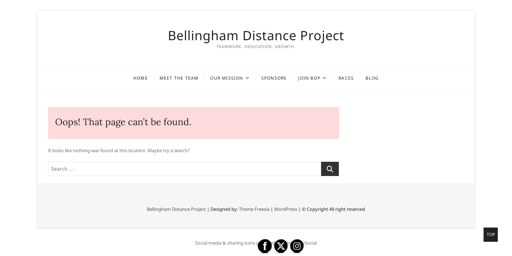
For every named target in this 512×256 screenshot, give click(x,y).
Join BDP (309, 78)
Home (140, 78)
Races (346, 78)
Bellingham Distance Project (256, 35)
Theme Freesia (254, 209)
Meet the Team (179, 78)
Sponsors (274, 78)
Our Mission (226, 78)
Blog (372, 78)
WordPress (285, 209)
